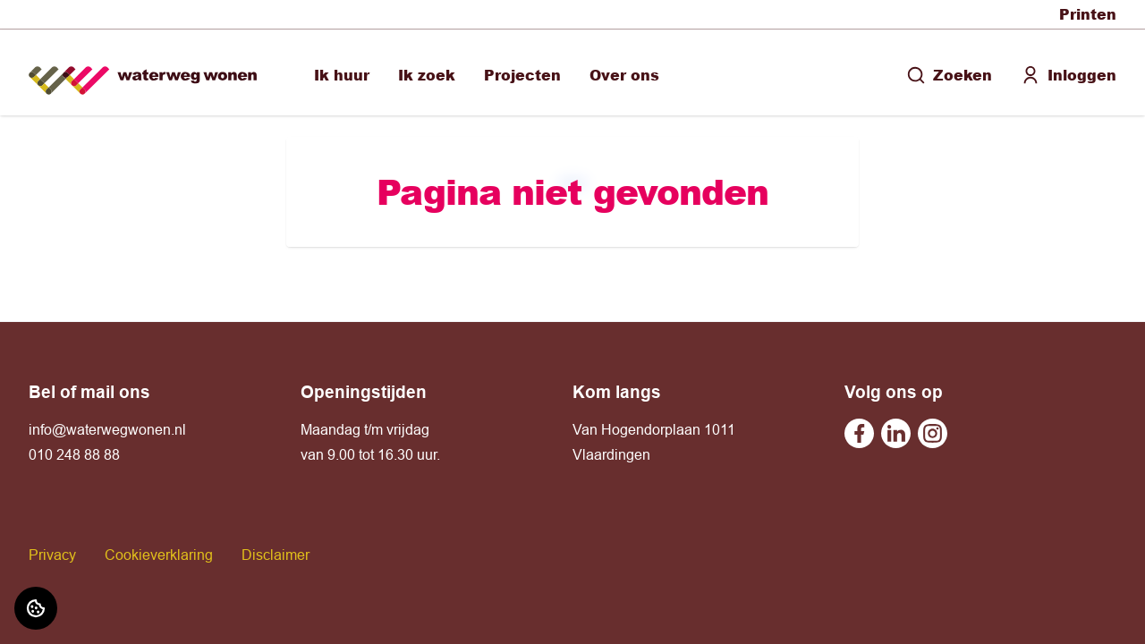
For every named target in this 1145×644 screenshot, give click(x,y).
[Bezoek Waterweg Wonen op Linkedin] (896, 433)
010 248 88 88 (74, 454)
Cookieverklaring (159, 555)
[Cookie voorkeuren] (35, 608)
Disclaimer (276, 555)
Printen (1087, 14)
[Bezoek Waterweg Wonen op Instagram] (932, 433)
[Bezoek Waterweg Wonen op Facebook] (859, 433)
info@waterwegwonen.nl (107, 429)
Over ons (624, 74)
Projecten (522, 74)
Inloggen (1068, 74)
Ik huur (341, 74)
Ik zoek (426, 74)
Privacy (52, 555)
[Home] (143, 73)
